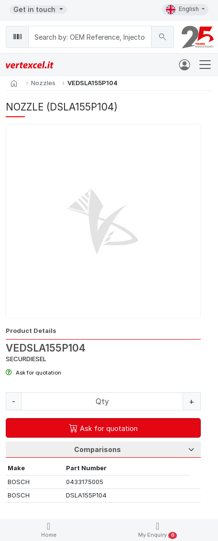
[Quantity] (102, 401)
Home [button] (48, 529)
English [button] (183, 9)
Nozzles (43, 83)
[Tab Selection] (103, 450)
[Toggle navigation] (205, 64)
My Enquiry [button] (157, 530)
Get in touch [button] (35, 9)
